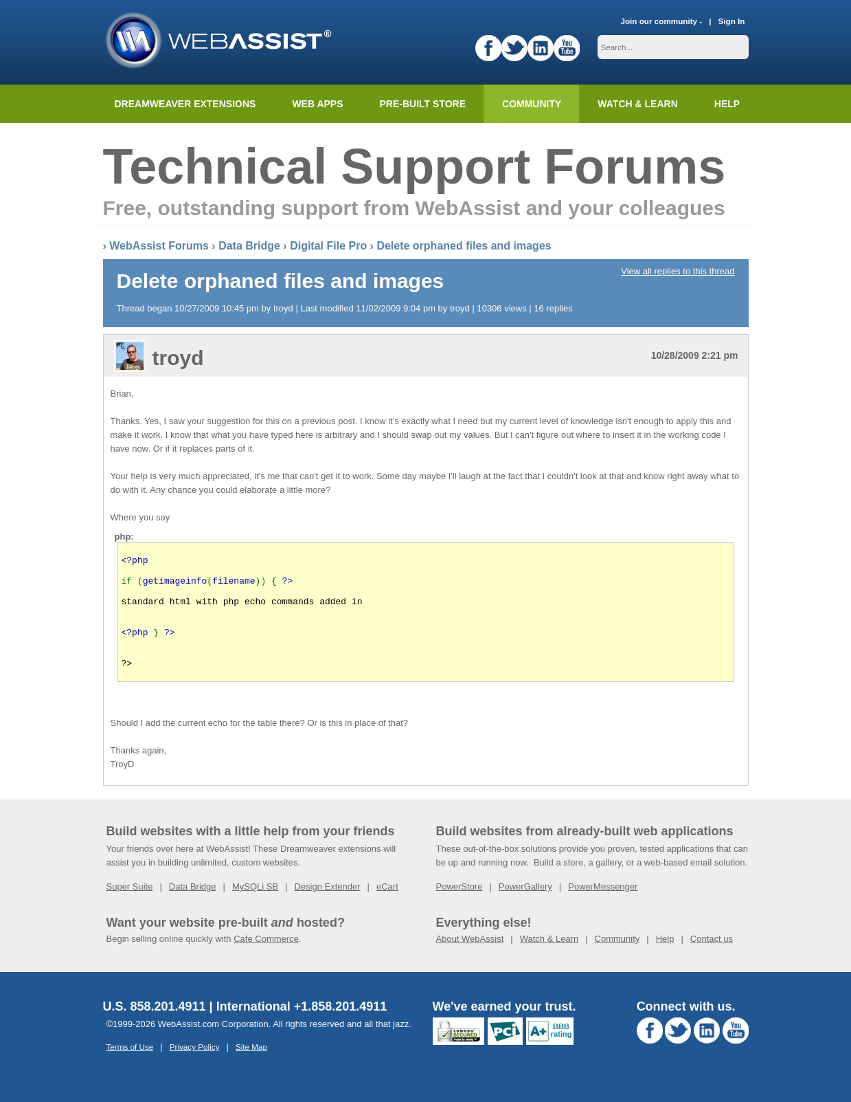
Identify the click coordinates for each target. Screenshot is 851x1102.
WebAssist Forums (159, 246)
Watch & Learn (637, 103)
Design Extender (327, 909)
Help (665, 961)
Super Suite (129, 909)
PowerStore (459, 909)
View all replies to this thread (677, 271)
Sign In (731, 20)
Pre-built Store (423, 103)
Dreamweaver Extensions (185, 103)
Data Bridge (249, 246)
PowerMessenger (602, 909)
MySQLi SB (255, 909)
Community (531, 103)
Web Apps (317, 103)
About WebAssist (470, 961)
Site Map (251, 1069)
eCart (387, 909)
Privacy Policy (195, 1069)
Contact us (711, 961)
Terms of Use (130, 1069)
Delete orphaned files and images (463, 246)
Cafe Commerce (266, 961)
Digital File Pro (328, 246)
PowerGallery (525, 909)
